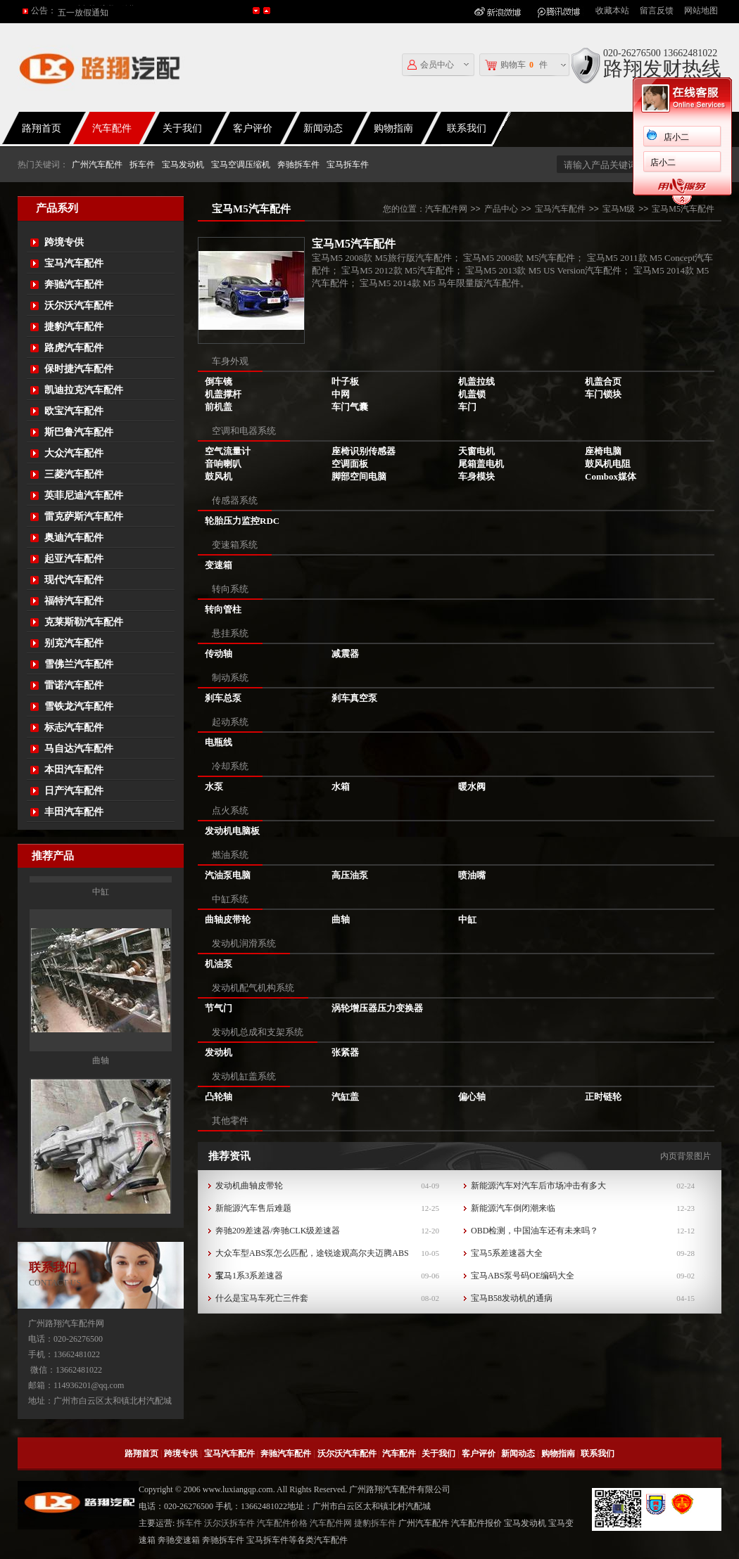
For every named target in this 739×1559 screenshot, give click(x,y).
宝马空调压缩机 (240, 164)
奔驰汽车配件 (73, 284)
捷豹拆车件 (375, 1523)
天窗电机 (476, 451)
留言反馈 (657, 10)
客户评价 (252, 128)
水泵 (214, 786)
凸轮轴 (218, 1096)
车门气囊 (349, 407)
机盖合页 (603, 381)
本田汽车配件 (73, 769)
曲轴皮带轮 (228, 919)
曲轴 (100, 1196)
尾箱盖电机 (481, 463)
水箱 (340, 786)
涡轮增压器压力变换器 (377, 1008)
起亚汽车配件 (73, 558)
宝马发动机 (183, 164)
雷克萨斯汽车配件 (83, 516)
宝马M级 (619, 209)
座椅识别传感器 (363, 451)
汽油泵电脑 (228, 875)
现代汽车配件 (73, 580)
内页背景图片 (685, 1156)
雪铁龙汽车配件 (78, 706)
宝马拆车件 (348, 164)
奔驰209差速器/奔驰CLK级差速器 (277, 1231)
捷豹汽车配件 (73, 326)
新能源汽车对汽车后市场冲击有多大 (538, 1186)
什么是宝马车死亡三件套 (261, 1298)
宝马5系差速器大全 (507, 1253)
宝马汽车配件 (73, 263)
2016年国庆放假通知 (96, 10)
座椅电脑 (603, 451)
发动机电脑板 (232, 831)
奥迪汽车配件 (73, 537)
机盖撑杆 (223, 394)
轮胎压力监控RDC (242, 520)
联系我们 (466, 128)
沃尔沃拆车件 (229, 1523)
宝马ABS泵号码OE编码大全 (522, 1276)
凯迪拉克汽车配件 (83, 390)
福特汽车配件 (73, 601)
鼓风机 (218, 476)
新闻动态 (323, 128)
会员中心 (431, 65)
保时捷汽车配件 (78, 369)
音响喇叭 (223, 463)
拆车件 (142, 164)
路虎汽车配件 (73, 347)
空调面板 (349, 463)
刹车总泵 (223, 698)
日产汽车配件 (73, 790)
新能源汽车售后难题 (253, 1208)
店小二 (630, 137)
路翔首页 (141, 1453)
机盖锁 (472, 394)
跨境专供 (64, 242)
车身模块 (476, 476)
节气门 (218, 1008)
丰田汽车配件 (73, 812)
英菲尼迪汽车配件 (83, 495)
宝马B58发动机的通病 (511, 1298)
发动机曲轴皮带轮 (249, 1186)
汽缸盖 (345, 1096)
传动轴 (218, 653)
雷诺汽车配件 (73, 685)
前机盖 (218, 407)
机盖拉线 (476, 381)
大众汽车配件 (73, 453)
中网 (340, 394)
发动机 (218, 1052)
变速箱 (218, 565)
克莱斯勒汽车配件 (83, 622)
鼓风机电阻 (608, 463)
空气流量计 (228, 451)
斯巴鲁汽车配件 (78, 432)
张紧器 (345, 1052)
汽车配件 (112, 128)
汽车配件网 (446, 209)
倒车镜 (218, 381)
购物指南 (393, 128)
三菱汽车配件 (73, 474)
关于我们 (182, 128)
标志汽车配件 (73, 727)
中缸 (100, 1027)
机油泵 (218, 963)
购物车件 (516, 65)
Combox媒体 (610, 476)
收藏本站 (612, 10)
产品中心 (501, 209)
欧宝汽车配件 (73, 411)
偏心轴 (472, 1096)
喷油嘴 (472, 875)
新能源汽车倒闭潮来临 (513, 1208)
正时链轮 (603, 1096)
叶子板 (345, 381)
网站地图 (701, 10)
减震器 (345, 653)
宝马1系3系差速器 (249, 1276)
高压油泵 (349, 875)
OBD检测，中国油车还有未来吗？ (534, 1231)
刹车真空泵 (354, 698)
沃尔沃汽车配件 (78, 305)
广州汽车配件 (97, 164)
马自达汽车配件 (78, 748)
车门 (467, 407)
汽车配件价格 (282, 1523)
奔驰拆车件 (298, 164)
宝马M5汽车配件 (683, 209)
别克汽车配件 (73, 643)
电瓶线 (218, 742)
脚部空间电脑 (358, 476)
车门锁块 (603, 394)
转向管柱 (223, 609)
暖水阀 (472, 786)
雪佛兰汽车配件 (78, 664)
